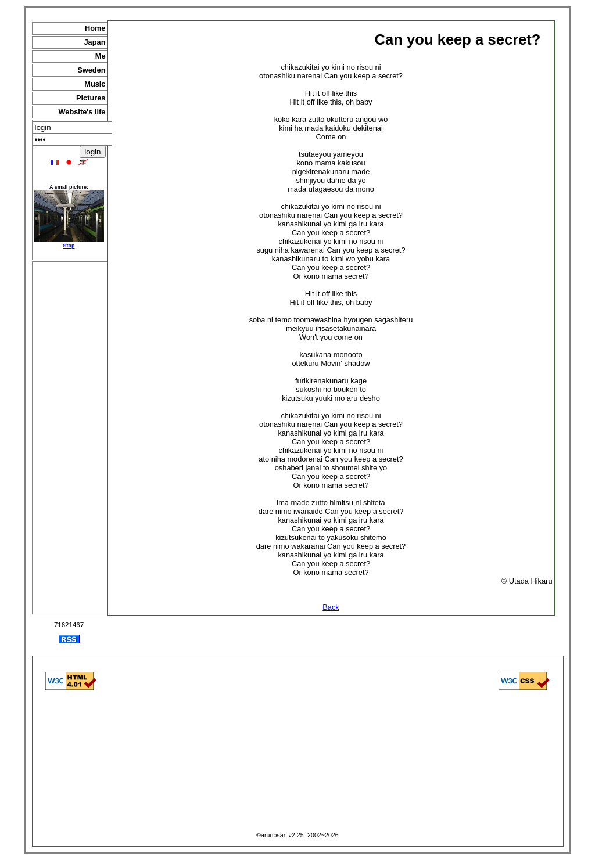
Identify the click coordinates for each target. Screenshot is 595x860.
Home (95, 28)
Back (330, 607)
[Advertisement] (70, 438)
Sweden (91, 70)
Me (100, 56)
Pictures (91, 97)
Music (94, 84)
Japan (95, 42)
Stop (69, 246)
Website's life (81, 111)
